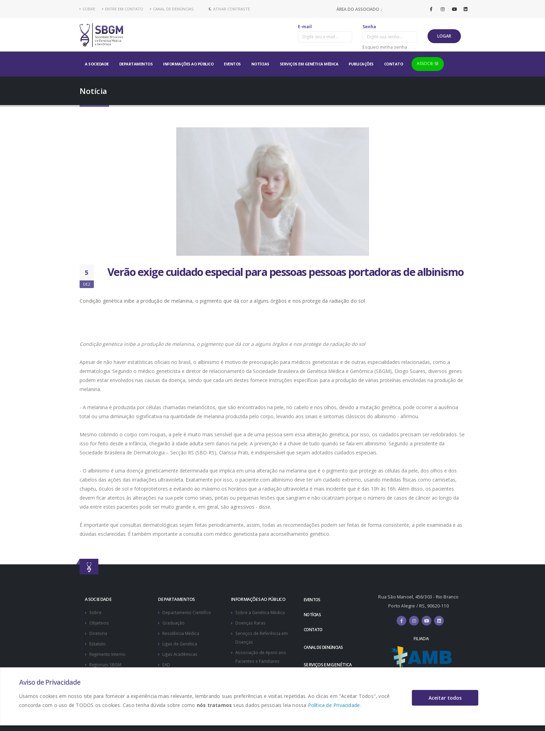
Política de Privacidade (334, 705)
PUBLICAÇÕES (361, 63)
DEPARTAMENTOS (136, 63)
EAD (166, 663)
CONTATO (393, 63)
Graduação (173, 622)
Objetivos (99, 622)
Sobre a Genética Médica (261, 612)
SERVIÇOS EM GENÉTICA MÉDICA (309, 63)
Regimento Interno (108, 652)
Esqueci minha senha (385, 47)
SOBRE (87, 8)
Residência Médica (181, 632)
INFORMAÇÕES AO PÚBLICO (188, 63)
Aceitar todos (445, 697)
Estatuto (97, 642)
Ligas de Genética (180, 642)
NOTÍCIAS (260, 63)
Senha (369, 27)
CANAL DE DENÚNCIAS (172, 8)
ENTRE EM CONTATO (122, 8)
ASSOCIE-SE (428, 63)
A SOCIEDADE (97, 63)
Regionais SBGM (106, 663)
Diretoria (98, 632)
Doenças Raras (251, 622)
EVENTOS (232, 63)
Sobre (95, 612)
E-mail (305, 27)
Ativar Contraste (229, 8)
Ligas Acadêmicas (180, 652)
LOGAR (444, 36)
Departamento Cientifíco (187, 612)
